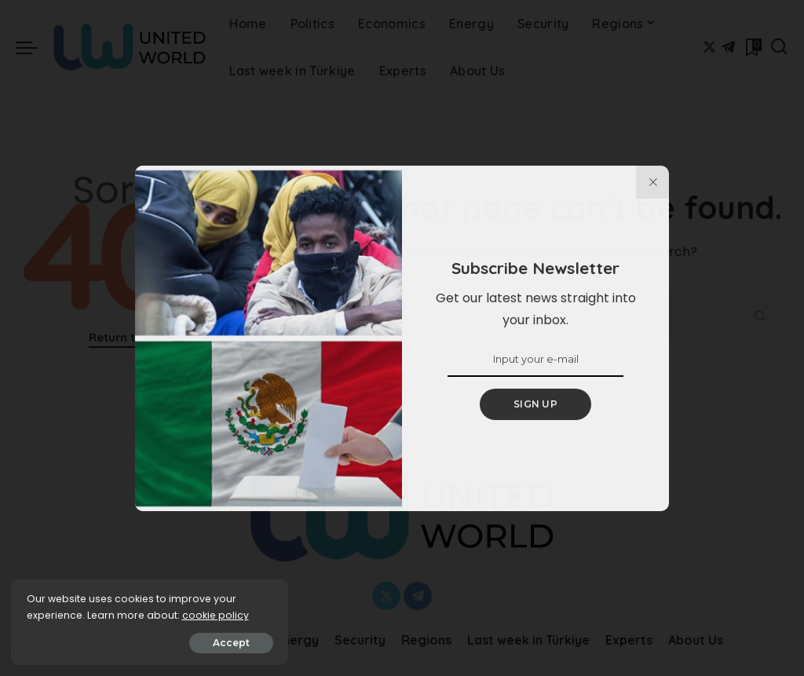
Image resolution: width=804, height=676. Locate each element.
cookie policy (60, 614)
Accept (189, 642)
